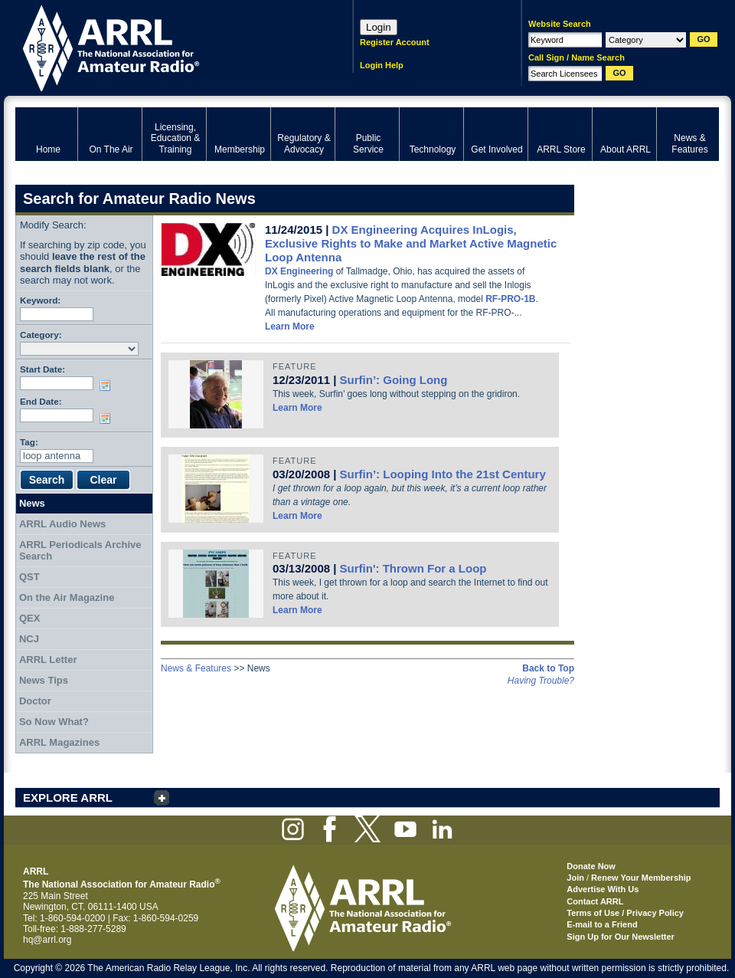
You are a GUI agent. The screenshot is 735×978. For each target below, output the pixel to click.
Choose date (108, 385)
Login (378, 27)
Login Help (381, 65)
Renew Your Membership (641, 877)
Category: (41, 335)
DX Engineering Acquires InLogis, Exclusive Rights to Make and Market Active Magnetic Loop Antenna (411, 243)
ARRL (164, 46)
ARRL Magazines (59, 742)
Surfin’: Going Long (394, 379)
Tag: (29, 442)
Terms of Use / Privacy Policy (625, 912)
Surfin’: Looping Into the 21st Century (443, 474)
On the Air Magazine (66, 597)
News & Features (196, 668)
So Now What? (54, 721)
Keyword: (40, 300)
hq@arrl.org (47, 939)
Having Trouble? (541, 680)
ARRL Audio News (62, 524)
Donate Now (591, 866)
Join (575, 877)
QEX (29, 618)
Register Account (395, 42)
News (32, 503)
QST (29, 577)
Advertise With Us (603, 889)
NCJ (29, 639)
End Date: (41, 401)
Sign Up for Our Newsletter (621, 936)
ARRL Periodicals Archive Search (80, 551)
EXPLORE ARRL (68, 797)
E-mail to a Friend (602, 924)
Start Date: (42, 369)
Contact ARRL (595, 901)
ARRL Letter (48, 659)
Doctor (35, 701)
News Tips (43, 680)
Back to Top (548, 668)
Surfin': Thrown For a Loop (413, 568)
